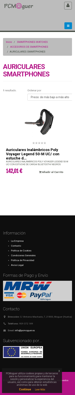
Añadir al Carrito (51, 172)
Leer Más (40, 389)
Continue (25, 389)
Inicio (9, 41)
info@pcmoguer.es (25, 330)
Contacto (16, 245)
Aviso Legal (17, 265)
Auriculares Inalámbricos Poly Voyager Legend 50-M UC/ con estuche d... (32, 153)
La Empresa (17, 241)
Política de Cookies (21, 250)
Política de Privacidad (22, 260)
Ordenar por (34, 90)
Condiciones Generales (23, 255)
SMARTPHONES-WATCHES (32, 41)
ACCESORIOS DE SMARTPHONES (29, 46)
